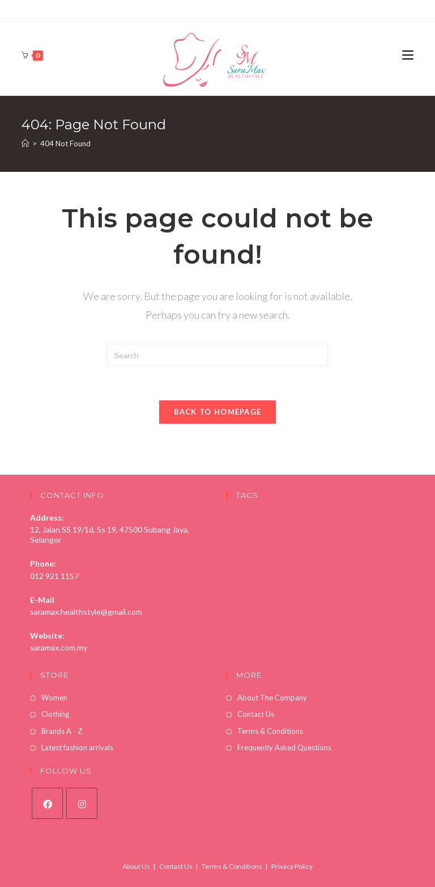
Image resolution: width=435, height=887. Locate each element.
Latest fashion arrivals (77, 747)
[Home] (25, 143)
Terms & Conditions (270, 731)
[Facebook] (47, 803)
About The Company (272, 697)
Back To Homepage (218, 411)
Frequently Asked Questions (284, 747)
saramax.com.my (58, 647)
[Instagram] (81, 803)
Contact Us (255, 714)
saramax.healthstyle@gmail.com (86, 611)
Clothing (55, 714)
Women (54, 697)
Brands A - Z (61, 731)
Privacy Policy (292, 866)
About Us (136, 866)
